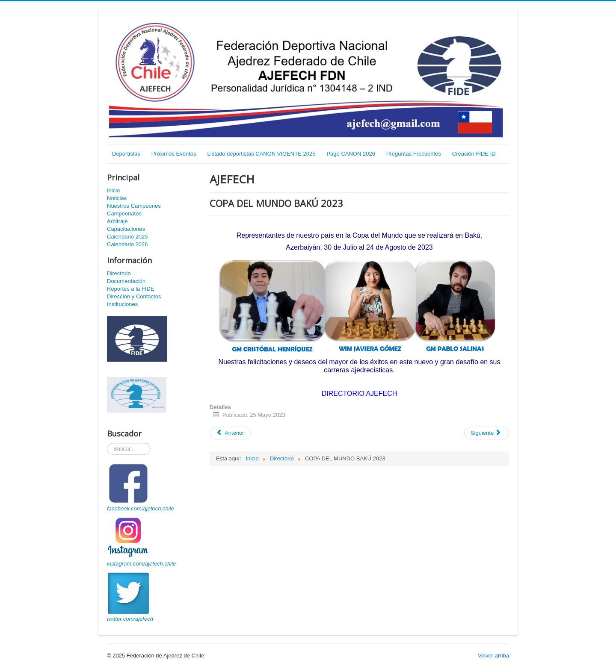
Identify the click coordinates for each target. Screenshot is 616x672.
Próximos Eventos (173, 153)
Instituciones (122, 304)
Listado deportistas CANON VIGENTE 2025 (261, 153)
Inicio (113, 190)
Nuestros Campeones (134, 206)
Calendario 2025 (127, 236)
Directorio (119, 273)
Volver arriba (493, 655)
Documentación (126, 281)
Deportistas (126, 153)
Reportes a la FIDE (130, 289)
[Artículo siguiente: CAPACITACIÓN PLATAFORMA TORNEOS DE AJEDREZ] (486, 433)
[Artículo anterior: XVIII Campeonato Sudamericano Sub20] (230, 433)
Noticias (117, 198)
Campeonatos (124, 213)
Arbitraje (117, 221)
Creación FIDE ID (474, 153)
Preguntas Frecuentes (413, 153)
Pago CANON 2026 (350, 153)
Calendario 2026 (127, 244)
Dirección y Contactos (134, 296)
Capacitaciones (126, 229)
